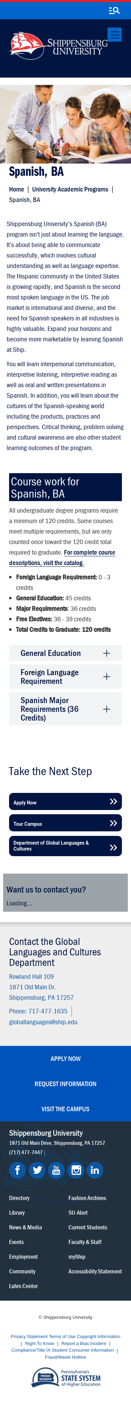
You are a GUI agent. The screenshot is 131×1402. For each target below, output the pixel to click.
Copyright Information (98, 1336)
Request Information (65, 1083)
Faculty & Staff (85, 1241)
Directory (19, 1197)
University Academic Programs (70, 189)
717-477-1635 (47, 1010)
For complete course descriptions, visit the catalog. (62, 557)
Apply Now (66, 1058)
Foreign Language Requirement (50, 676)
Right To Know (39, 1343)
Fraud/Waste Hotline (65, 1357)
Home (16, 189)
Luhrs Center (23, 1285)
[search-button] (114, 11)
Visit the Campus (65, 1108)
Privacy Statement (29, 1336)
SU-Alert (78, 1212)
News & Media (25, 1227)
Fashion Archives (87, 1197)
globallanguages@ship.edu (43, 1021)
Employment (23, 1256)
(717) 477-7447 (26, 1151)
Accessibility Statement (95, 1271)
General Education (51, 653)
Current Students (87, 1227)
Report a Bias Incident (83, 1343)
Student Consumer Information (83, 1350)
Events (16, 1241)
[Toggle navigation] (115, 35)
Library (16, 1212)
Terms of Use (62, 1336)
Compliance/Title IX (31, 1350)
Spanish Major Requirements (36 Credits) (50, 709)
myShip (77, 1256)
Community (22, 1271)
